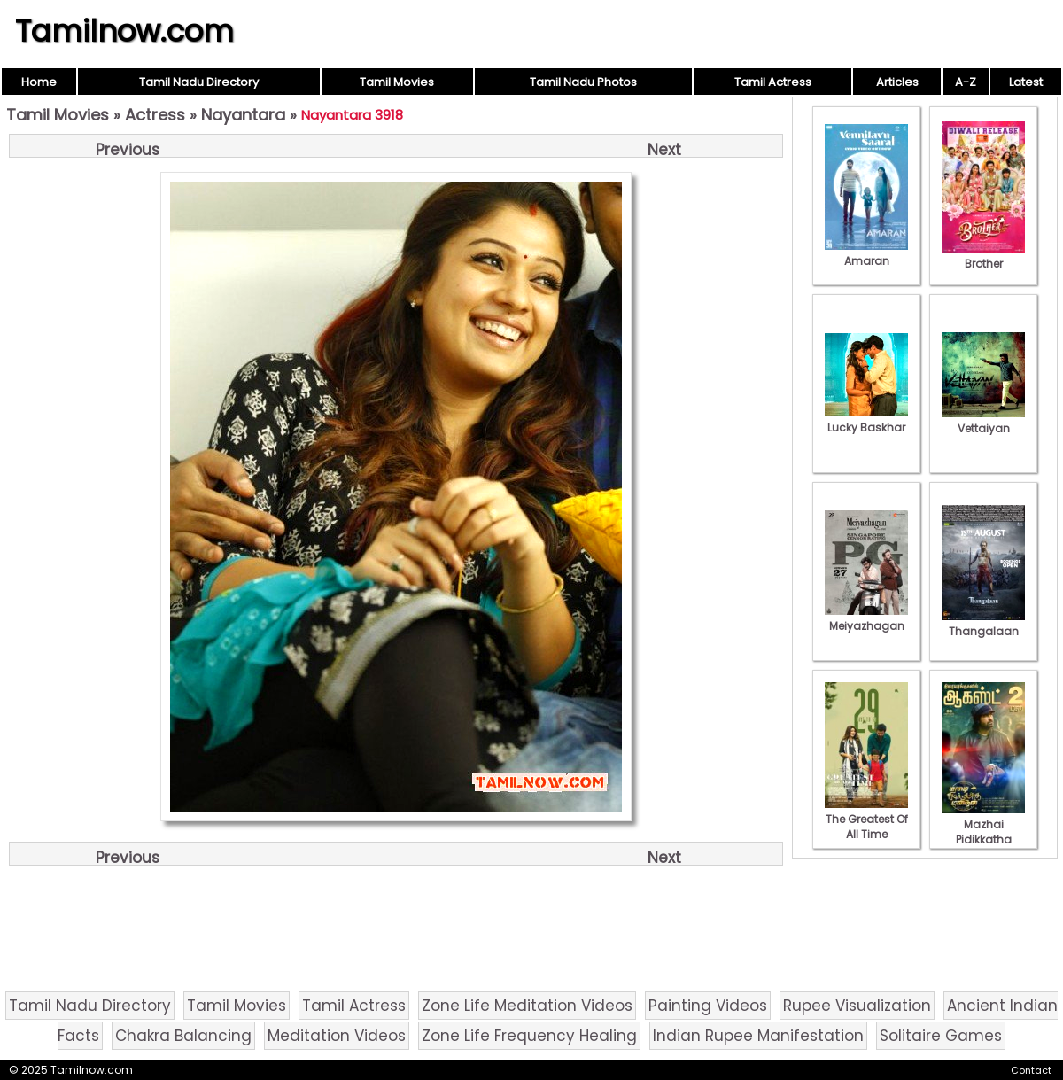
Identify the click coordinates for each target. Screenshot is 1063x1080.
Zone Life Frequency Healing (529, 1035)
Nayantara (243, 115)
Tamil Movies (397, 82)
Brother (983, 256)
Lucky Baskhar (866, 420)
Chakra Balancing (183, 1035)
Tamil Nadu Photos (583, 82)
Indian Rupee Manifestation (758, 1035)
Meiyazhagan (866, 618)
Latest (1026, 82)
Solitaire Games (941, 1035)
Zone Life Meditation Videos (527, 1005)
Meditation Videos (337, 1035)
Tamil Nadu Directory (199, 82)
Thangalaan (983, 624)
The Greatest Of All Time (866, 819)
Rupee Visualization (857, 1005)
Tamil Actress (772, 82)
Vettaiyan (983, 421)
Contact (1031, 1070)
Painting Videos (707, 1005)
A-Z (965, 82)
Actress (155, 115)
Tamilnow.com (124, 31)
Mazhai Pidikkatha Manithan (983, 832)
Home (39, 82)
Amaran (866, 253)
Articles (897, 82)
